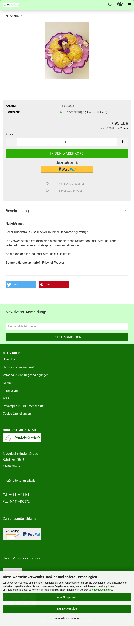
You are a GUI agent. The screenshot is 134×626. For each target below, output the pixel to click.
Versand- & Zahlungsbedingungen (25, 375)
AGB (6, 398)
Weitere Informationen (67, 618)
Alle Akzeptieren (67, 597)
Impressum (10, 390)
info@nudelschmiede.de (19, 480)
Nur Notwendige (67, 608)
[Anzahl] (67, 142)
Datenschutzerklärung (100, 589)
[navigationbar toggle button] (129, 5)
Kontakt (8, 383)
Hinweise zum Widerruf (18, 367)
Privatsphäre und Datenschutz (23, 406)
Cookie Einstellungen (17, 413)
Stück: (10, 134)
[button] (11, 142)
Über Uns (9, 359)
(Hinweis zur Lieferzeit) (96, 112)
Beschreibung (17, 211)
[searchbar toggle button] (110, 5)
